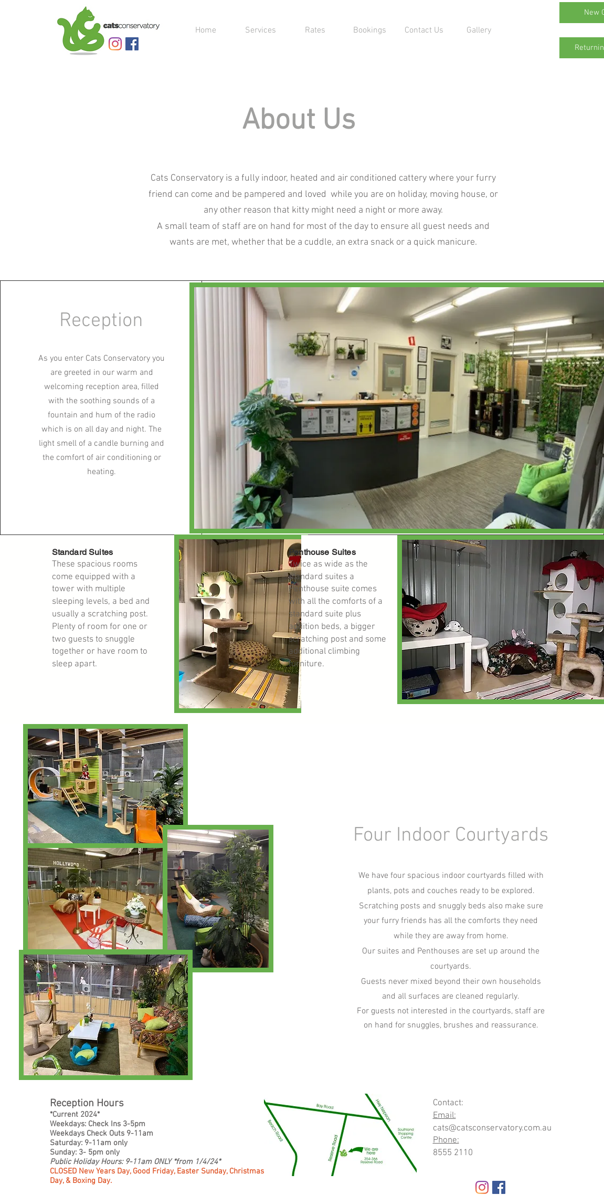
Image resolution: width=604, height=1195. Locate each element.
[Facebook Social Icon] (132, 43)
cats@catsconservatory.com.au (492, 1128)
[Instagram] (115, 43)
